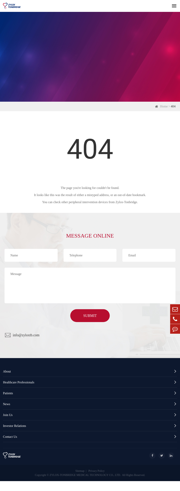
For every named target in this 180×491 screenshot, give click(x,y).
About (90, 371)
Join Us (90, 414)
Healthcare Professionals (90, 382)
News (90, 404)
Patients (90, 393)
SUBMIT (90, 316)
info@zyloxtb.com (26, 335)
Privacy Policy (96, 470)
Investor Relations (90, 425)
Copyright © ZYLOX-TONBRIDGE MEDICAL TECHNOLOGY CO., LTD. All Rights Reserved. (90, 475)
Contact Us (90, 436)
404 (173, 106)
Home (164, 106)
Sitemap (79, 470)
